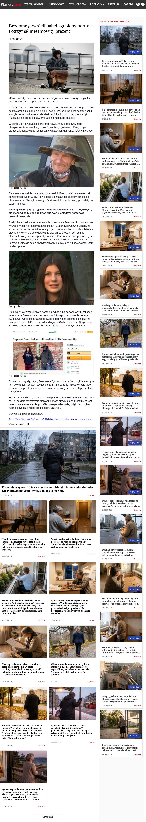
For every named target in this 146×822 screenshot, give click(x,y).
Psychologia (77, 4)
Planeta (11, 4)
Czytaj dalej (48, 817)
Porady (128, 4)
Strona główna (34, 4)
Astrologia (56, 4)
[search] (143, 4)
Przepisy (113, 4)
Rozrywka (97, 4)
